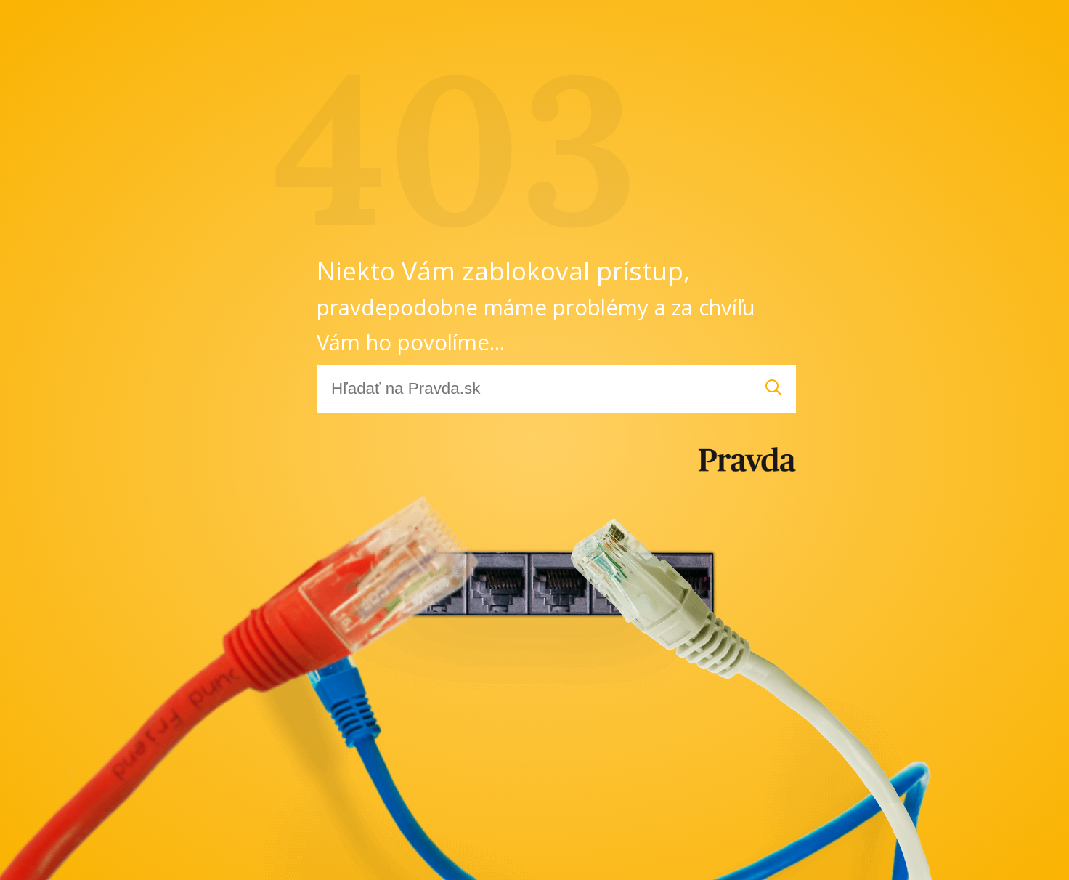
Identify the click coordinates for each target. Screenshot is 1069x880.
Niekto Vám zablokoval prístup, (536, 305)
